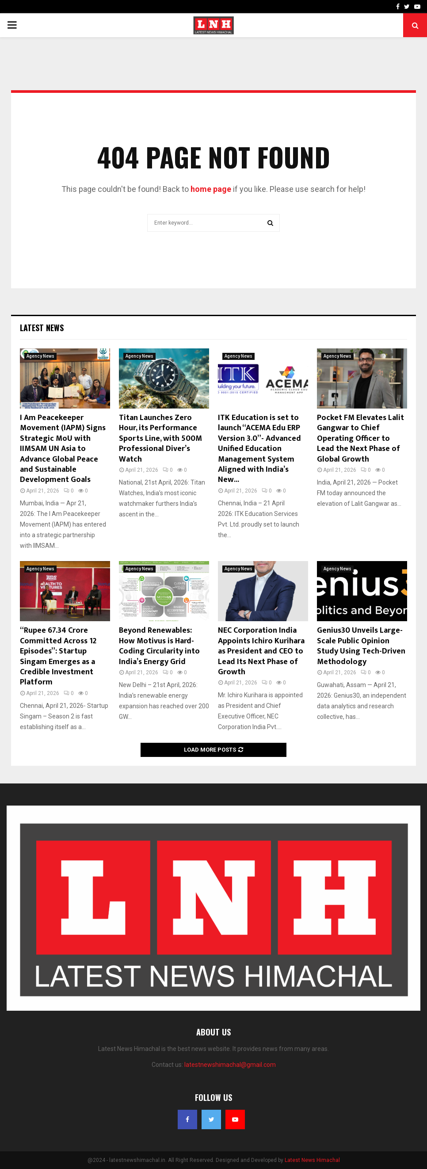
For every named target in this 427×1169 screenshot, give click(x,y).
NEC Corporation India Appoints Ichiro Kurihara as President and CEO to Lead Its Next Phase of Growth (261, 651)
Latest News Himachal (312, 1160)
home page (211, 189)
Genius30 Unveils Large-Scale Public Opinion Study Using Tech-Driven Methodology (361, 646)
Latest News (42, 327)
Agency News (40, 356)
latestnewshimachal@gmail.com (230, 1064)
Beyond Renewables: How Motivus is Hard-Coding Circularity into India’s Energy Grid (159, 646)
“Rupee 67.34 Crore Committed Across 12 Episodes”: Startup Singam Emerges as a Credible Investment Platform (58, 656)
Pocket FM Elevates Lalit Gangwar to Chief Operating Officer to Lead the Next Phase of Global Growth (360, 438)
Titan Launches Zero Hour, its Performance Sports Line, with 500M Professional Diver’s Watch (160, 438)
